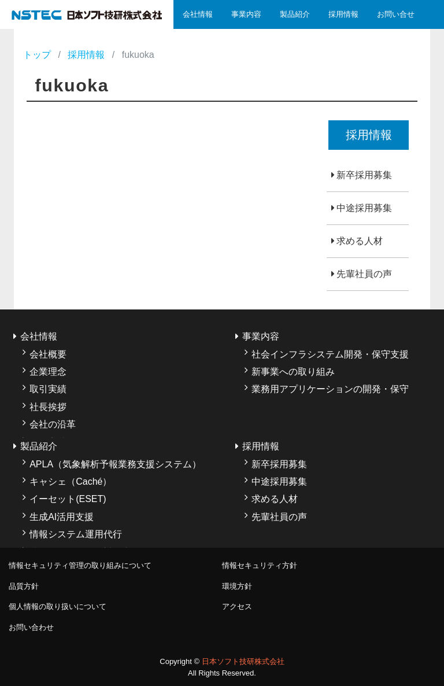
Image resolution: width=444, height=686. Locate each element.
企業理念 (47, 372)
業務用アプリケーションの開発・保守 (330, 389)
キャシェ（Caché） (70, 481)
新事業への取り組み (293, 372)
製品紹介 (295, 14)
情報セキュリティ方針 (259, 565)
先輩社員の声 (364, 274)
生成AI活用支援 (61, 517)
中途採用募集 (364, 208)
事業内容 (246, 14)
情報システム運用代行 (75, 534)
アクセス (237, 606)
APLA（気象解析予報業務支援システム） (115, 464)
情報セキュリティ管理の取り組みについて (80, 565)
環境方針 (237, 586)
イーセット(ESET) (67, 499)
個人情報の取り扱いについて (57, 606)
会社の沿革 (52, 424)
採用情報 (343, 14)
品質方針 (24, 586)
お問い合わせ (31, 627)
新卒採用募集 (364, 175)
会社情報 (198, 14)
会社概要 (47, 354)
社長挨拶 (47, 407)
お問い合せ (396, 14)
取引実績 (47, 389)
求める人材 (359, 241)
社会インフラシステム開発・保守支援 (330, 354)
